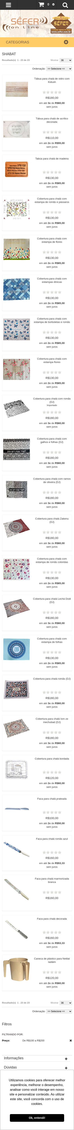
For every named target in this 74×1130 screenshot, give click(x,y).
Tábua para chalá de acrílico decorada (53, 123)
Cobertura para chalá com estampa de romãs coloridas (53, 592)
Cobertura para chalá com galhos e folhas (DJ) (53, 464)
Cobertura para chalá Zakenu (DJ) (53, 549)
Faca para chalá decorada (53, 973)
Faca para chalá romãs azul (53, 888)
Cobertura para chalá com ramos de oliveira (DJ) (53, 506)
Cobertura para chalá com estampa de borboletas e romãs (53, 338)
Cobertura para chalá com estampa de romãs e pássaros (53, 208)
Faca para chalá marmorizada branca (53, 933)
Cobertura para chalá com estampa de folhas (53, 677)
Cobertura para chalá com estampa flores (53, 379)
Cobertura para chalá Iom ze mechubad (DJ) (53, 762)
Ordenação (38, 68)
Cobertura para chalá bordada (53, 803)
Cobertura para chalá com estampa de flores (53, 251)
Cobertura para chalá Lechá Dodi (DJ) (53, 634)
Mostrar (54, 60)
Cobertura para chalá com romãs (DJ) (53, 423)
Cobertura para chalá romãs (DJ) (53, 720)
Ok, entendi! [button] (37, 1117)
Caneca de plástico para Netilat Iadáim (53, 1018)
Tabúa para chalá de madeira (53, 163)
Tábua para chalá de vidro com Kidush (53, 80)
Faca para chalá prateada (53, 845)
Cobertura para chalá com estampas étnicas (53, 293)
